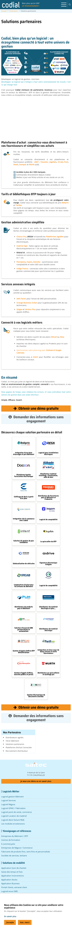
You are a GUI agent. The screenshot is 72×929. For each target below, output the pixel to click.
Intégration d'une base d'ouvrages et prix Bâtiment (23, 453)
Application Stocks (9, 879)
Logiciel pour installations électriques (48, 453)
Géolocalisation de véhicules (24, 563)
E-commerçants (8, 844)
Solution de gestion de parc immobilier (23, 541)
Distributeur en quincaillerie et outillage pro (48, 673)
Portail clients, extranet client (14, 887)
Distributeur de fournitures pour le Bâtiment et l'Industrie (48, 497)
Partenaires (13, 11)
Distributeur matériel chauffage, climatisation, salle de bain (48, 475)
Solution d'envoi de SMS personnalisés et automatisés (23, 629)
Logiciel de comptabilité (48, 519)
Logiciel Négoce (8, 804)
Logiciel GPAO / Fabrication (13, 808)
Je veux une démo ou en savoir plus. (36, 781)
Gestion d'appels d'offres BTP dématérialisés (24, 651)
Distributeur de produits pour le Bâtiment (24, 607)
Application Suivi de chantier (13, 868)
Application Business (10, 883)
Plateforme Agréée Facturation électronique (23, 475)
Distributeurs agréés (14, 737)
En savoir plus (10, 916)
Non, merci (24, 922)
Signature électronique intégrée (48, 563)
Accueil (3, 11)
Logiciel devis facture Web (12, 820)
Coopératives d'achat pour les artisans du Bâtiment (23, 585)
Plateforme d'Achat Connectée (19, 747)
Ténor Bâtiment (12, 741)
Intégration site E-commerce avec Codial (23, 519)
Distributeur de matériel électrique (48, 629)
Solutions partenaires (15, 744)
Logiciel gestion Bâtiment (12, 796)
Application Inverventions (12, 875)
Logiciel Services (8, 800)
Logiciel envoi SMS (9, 891)
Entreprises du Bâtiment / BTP (14, 836)
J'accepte (10, 922)
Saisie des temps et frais (12, 872)
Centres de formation (10, 840)
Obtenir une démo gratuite (36, 408)
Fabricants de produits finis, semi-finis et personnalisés (25, 851)
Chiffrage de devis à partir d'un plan (23, 497)
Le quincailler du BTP (48, 541)
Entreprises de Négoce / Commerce (16, 847)
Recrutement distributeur (17, 751)
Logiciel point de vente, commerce (16, 812)
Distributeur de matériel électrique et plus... (48, 607)
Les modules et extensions (13, 823)
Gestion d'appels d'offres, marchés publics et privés (23, 673)
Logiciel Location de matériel (14, 816)
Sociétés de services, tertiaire (14, 855)
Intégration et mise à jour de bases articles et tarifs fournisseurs (48, 651)
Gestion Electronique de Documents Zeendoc (36, 695)
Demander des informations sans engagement (36, 419)
